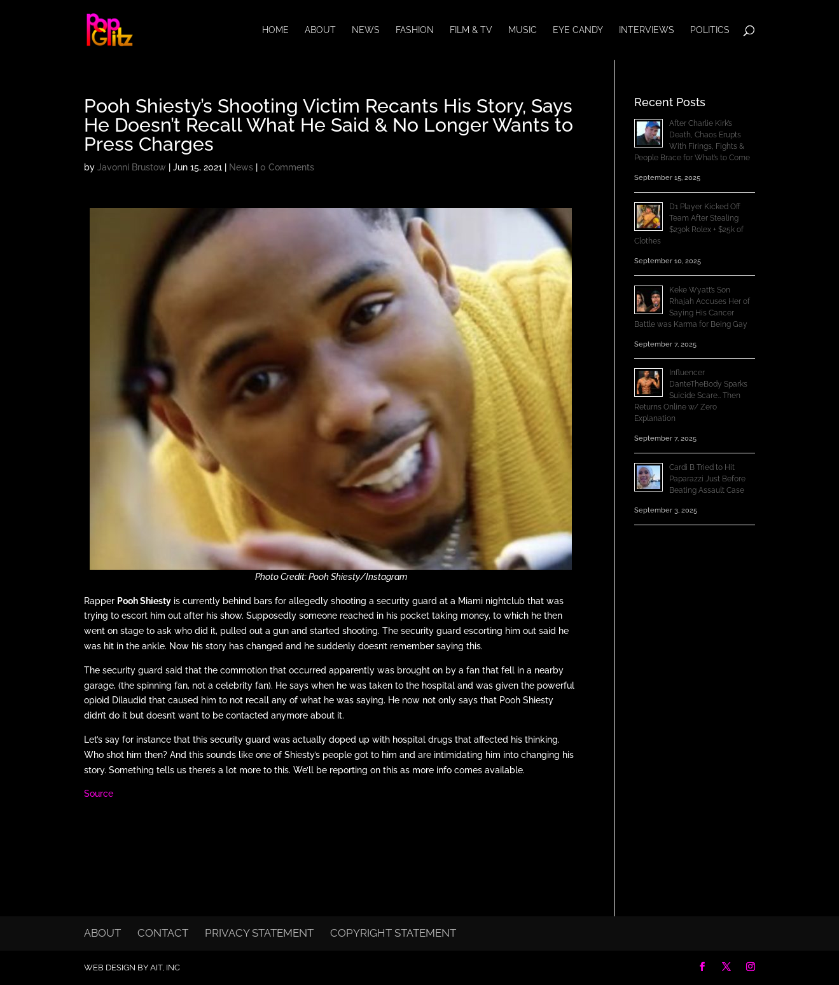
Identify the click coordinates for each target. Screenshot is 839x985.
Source (98, 794)
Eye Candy (578, 30)
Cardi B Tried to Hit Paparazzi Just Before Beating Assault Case (707, 479)
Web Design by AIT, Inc (132, 967)
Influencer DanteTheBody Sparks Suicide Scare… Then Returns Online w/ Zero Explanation (690, 395)
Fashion (415, 30)
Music (522, 30)
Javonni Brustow (131, 167)
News (366, 30)
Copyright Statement (393, 932)
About (320, 30)
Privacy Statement (259, 932)
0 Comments (287, 167)
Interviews (646, 30)
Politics (710, 30)
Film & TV (471, 30)
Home (275, 30)
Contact (162, 932)
